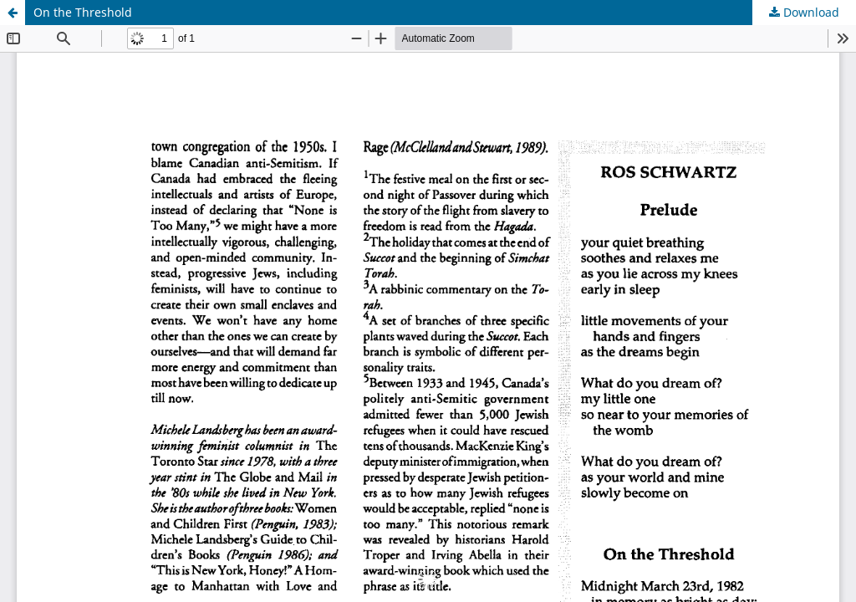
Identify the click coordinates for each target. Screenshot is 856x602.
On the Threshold (82, 12)
